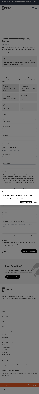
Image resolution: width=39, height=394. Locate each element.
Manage (35, 202)
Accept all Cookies (26, 202)
